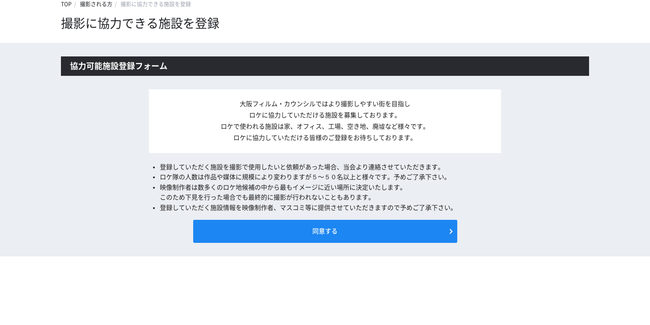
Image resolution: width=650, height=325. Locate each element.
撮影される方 (96, 4)
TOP (66, 4)
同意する (325, 231)
